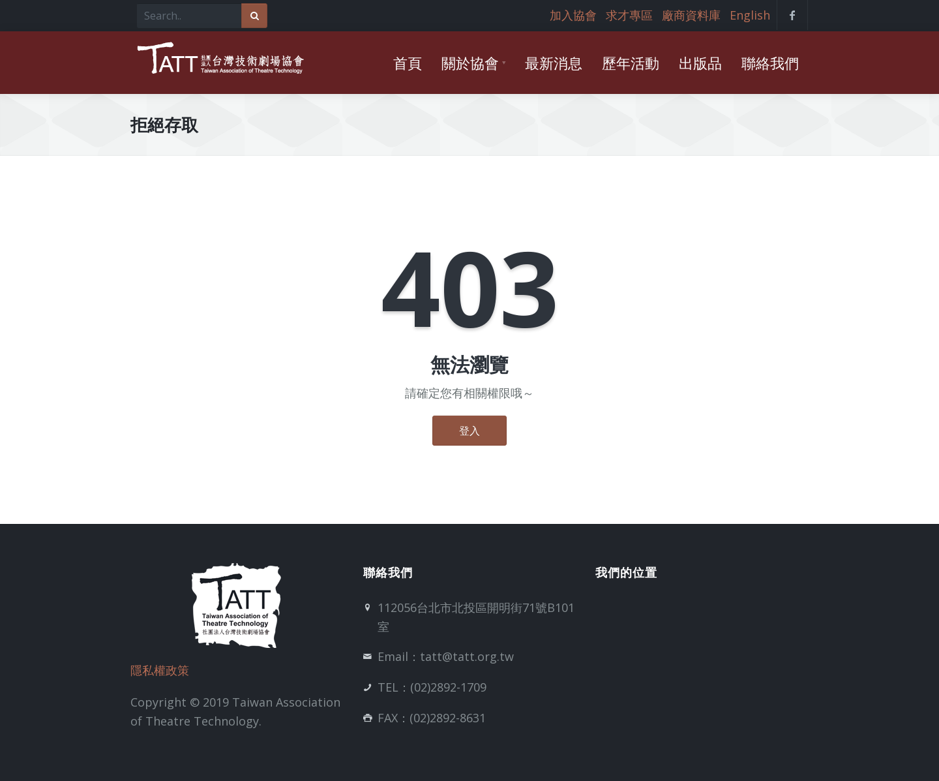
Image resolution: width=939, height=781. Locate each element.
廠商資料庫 (691, 15)
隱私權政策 (159, 670)
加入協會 (573, 15)
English (750, 15)
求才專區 (629, 15)
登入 (469, 430)
